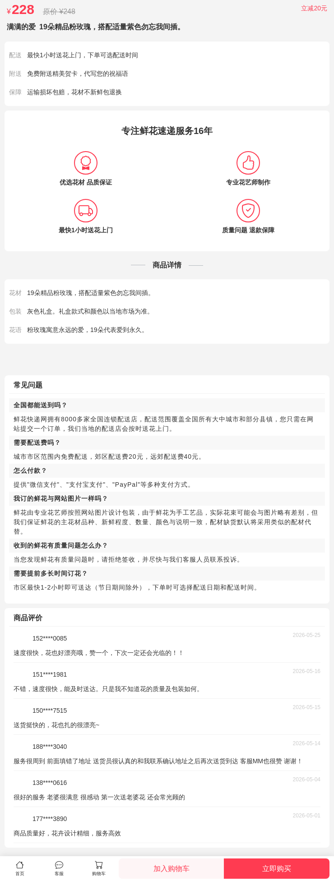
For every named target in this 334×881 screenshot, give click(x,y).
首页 (20, 868)
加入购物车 (171, 868)
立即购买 (276, 868)
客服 (59, 868)
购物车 (99, 868)
